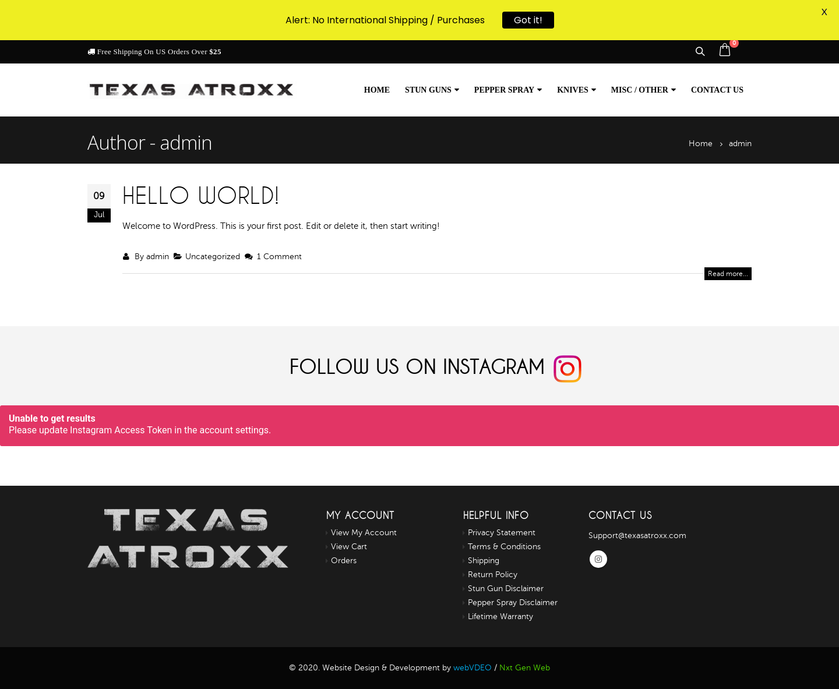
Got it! (528, 17)
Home (377, 90)
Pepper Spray (504, 90)
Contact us (717, 90)
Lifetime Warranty (500, 616)
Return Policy (492, 574)
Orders (344, 560)
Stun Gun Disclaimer (506, 588)
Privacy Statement (501, 532)
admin (157, 256)
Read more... (728, 274)
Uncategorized (212, 256)
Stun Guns (428, 90)
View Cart (349, 546)
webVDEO (472, 667)
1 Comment (279, 256)
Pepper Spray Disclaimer (513, 602)
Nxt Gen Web (524, 667)
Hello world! (201, 195)
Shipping (483, 560)
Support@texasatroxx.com (637, 535)
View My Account (364, 532)
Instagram (598, 559)
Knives (572, 90)
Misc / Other (639, 90)
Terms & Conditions (504, 546)
